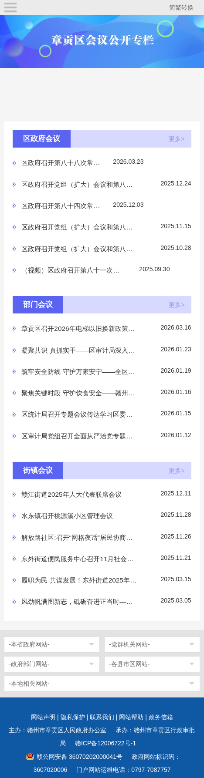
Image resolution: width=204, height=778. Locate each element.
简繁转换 (181, 7)
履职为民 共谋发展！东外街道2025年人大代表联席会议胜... (79, 580)
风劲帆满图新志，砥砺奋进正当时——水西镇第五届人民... (79, 601)
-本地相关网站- (29, 683)
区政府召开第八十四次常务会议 (63, 205)
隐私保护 (73, 717)
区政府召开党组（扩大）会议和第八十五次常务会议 (79, 184)
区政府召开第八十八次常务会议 (63, 162)
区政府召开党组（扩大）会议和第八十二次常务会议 (79, 249)
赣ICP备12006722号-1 (105, 743)
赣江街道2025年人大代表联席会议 (71, 494)
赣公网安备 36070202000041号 (79, 756)
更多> (176, 138)
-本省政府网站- (29, 644)
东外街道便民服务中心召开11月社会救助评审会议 (79, 558)
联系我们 (102, 717)
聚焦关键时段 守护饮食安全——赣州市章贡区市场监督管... (79, 393)
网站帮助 (131, 717)
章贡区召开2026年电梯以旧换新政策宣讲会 (79, 328)
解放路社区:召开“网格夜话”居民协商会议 (79, 537)
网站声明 (43, 717)
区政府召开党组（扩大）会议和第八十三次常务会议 (79, 227)
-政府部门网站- (29, 663)
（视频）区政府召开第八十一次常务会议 (72, 270)
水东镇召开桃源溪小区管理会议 (67, 515)
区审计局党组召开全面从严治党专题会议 (79, 436)
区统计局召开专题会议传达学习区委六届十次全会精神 (79, 414)
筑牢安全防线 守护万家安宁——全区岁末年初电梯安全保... (79, 371)
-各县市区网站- (129, 663)
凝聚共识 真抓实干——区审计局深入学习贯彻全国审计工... (79, 350)
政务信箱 (161, 717)
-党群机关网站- (129, 644)
